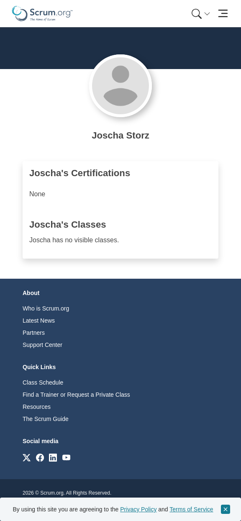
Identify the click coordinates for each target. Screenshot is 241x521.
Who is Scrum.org (46, 308)
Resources (37, 406)
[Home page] (42, 13)
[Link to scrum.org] (27, 457)
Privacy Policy (138, 509)
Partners (34, 332)
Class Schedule (43, 382)
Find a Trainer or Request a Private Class (76, 394)
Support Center (42, 344)
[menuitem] (200, 13)
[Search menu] (201, 13)
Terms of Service (191, 509)
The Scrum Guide (46, 419)
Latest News (39, 320)
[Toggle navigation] (222, 13)
